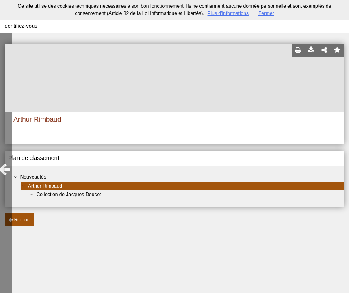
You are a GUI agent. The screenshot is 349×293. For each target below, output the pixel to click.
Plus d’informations (228, 13)
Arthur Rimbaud (45, 186)
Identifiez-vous (20, 26)
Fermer (266, 13)
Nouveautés (33, 177)
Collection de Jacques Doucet (69, 194)
